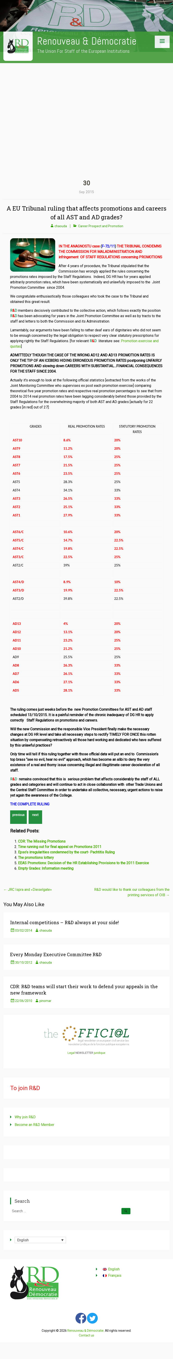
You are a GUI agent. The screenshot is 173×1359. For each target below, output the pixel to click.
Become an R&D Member (34, 1125)
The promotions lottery (36, 857)
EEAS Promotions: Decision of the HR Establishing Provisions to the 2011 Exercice (83, 863)
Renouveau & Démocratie (87, 41)
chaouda (61, 226)
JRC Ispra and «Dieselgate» (27, 889)
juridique (99, 1052)
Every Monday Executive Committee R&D (56, 954)
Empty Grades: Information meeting (45, 868)
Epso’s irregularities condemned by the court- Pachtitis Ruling (66, 852)
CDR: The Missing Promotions (42, 841)
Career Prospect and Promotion (100, 226)
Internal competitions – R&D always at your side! (64, 922)
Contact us (86, 1335)
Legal (71, 1052)
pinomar (45, 1001)
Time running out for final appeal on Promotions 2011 (59, 847)
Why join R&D (25, 1117)
